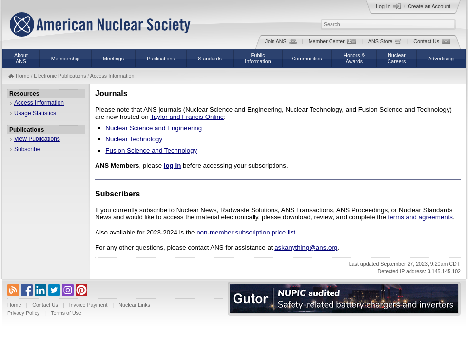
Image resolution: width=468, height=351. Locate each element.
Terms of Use (66, 313)
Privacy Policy (23, 313)
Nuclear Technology (133, 139)
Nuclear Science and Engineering (153, 128)
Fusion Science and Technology (151, 150)
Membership (65, 58)
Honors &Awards (354, 58)
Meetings (113, 58)
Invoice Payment (88, 305)
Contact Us (431, 41)
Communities (307, 58)
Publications (161, 58)
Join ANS (281, 41)
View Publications (37, 139)
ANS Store (385, 41)
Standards (210, 58)
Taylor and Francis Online (187, 116)
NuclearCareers (397, 58)
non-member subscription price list (245, 232)
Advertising (441, 58)
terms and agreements (420, 217)
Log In (388, 6)
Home (22, 75)
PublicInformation (258, 58)
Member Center (332, 41)
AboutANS (21, 58)
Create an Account (429, 6)
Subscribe (27, 149)
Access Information (112, 75)
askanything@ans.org (305, 247)
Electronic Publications (60, 75)
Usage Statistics (35, 113)
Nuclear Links (134, 305)
